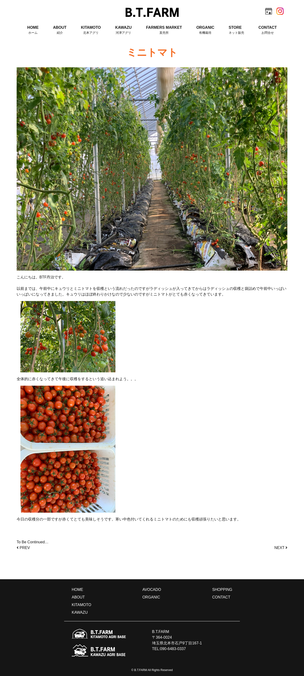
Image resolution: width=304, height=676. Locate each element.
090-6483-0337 (173, 649)
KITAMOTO (91, 30)
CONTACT (267, 30)
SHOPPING (222, 590)
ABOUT (59, 30)
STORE (236, 30)
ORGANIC (205, 30)
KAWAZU (123, 30)
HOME (33, 30)
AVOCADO (151, 590)
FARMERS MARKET (164, 30)
